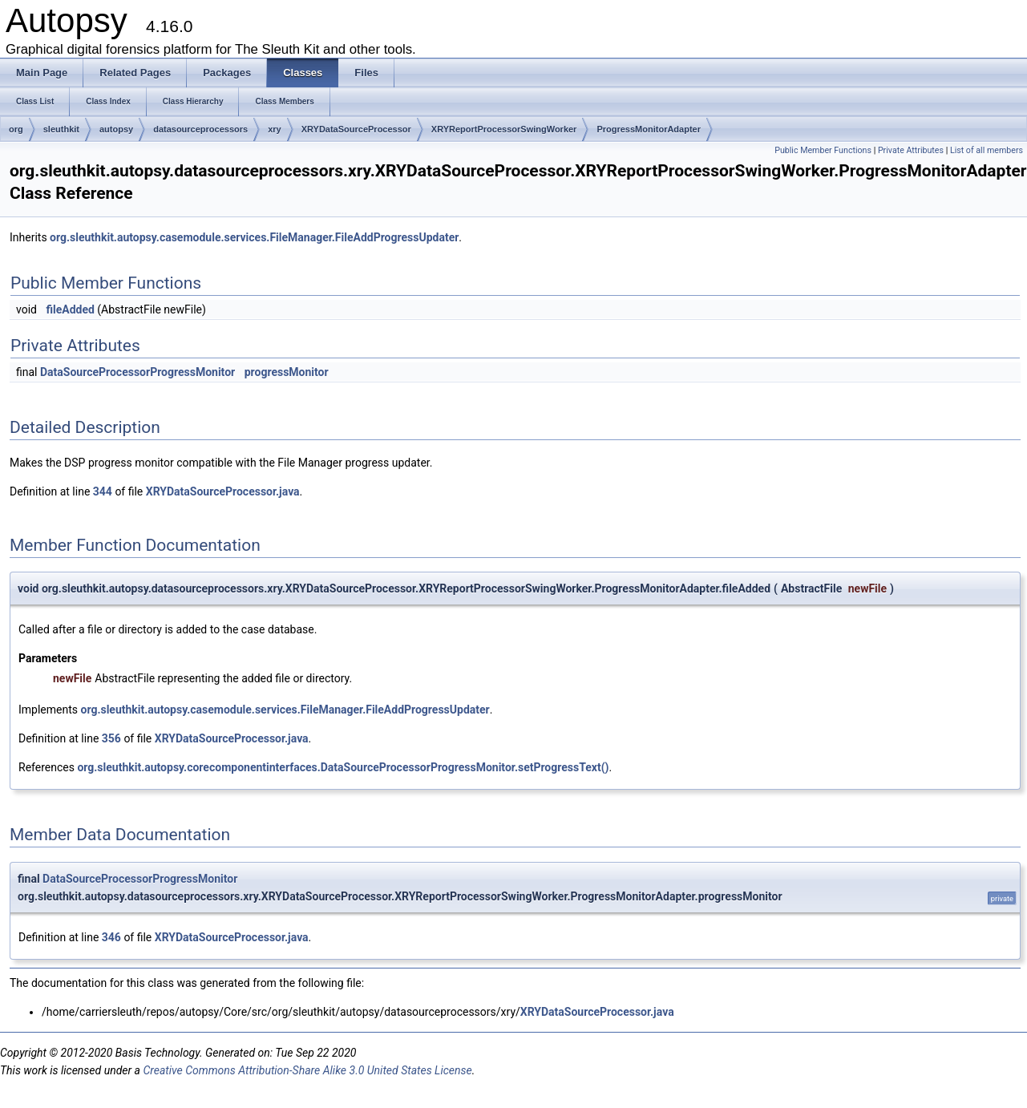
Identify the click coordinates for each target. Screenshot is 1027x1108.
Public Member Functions (822, 150)
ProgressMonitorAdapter (648, 129)
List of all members (986, 150)
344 (102, 491)
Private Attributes (911, 150)
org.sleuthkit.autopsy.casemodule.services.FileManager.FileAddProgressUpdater (254, 237)
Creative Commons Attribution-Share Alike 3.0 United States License (307, 1070)
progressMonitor (287, 372)
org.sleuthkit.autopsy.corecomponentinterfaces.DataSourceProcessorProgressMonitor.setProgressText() (343, 767)
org (16, 129)
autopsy (116, 129)
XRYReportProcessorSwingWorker (504, 129)
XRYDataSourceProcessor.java (223, 491)
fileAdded (70, 309)
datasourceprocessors (200, 129)
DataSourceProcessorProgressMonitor (137, 372)
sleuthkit (61, 129)
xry (274, 129)
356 (111, 738)
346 (111, 937)
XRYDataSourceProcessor (356, 129)
